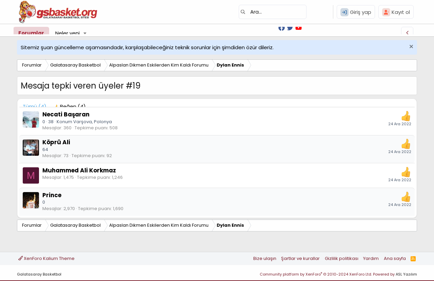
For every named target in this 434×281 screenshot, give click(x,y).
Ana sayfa (395, 258)
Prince (51, 195)
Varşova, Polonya (92, 121)
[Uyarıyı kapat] (410, 47)
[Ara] (273, 12)
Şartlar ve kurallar (300, 258)
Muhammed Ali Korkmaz (79, 170)
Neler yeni (67, 33)
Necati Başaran (66, 114)
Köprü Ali (56, 142)
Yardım (371, 258)
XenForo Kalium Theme (46, 258)
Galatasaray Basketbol (39, 274)
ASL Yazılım (406, 274)
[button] (85, 33)
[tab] (69, 106)
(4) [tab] (34, 106)
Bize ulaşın (264, 258)
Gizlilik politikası (341, 258)
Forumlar (31, 33)
